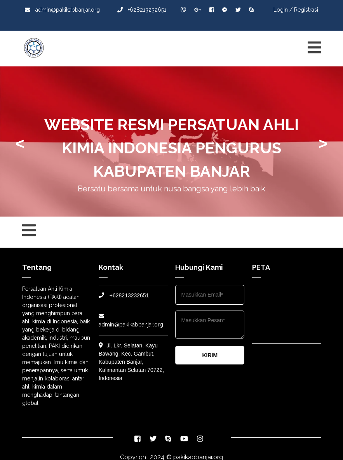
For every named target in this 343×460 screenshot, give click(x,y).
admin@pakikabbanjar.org (62, 10)
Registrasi (306, 10)
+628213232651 (141, 10)
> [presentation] (323, 143)
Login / (283, 10)
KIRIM (210, 355)
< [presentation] (20, 143)
